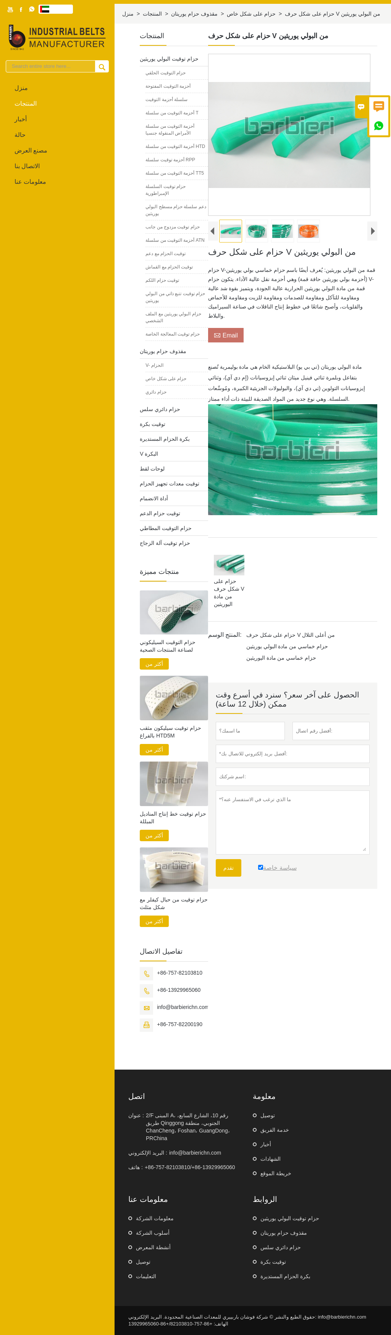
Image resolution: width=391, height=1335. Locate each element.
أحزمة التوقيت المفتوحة (168, 86)
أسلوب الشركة (153, 1233)
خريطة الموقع (275, 1173)
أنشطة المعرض (153, 1247)
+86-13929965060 (178, 990)
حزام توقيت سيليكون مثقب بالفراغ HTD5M (170, 732)
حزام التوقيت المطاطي (166, 528)
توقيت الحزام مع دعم (165, 253)
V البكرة (149, 454)
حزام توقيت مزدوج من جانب (172, 227)
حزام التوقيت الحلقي (165, 73)
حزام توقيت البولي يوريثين (169, 59)
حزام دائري (155, 392)
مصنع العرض (31, 150)
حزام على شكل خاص (251, 14)
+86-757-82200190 (179, 1024)
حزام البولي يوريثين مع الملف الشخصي (173, 317)
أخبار (21, 119)
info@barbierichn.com (183, 1007)
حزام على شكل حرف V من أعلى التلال (290, 642)
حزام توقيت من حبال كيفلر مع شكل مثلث (173, 903)
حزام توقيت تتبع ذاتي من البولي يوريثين (175, 297)
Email (226, 342)
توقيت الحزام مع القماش (169, 267)
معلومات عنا (30, 181)
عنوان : (136, 1115)
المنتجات (26, 103)
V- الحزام (154, 365)
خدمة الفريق (274, 1130)
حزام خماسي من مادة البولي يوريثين (287, 654)
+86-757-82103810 (179, 973)
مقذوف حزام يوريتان (194, 14)
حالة (20, 135)
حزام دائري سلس (160, 409)
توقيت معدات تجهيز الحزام (169, 483)
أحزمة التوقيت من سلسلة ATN (174, 240)
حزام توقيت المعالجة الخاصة (172, 334)
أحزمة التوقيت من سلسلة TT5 (174, 173)
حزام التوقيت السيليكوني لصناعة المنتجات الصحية (168, 646)
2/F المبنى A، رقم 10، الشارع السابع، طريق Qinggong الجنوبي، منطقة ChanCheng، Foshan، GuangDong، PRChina (188, 1126)
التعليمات (146, 1276)
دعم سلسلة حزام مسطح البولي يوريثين (175, 210)
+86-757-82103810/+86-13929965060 (190, 1167)
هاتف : (135, 1167)
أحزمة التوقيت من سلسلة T (172, 113)
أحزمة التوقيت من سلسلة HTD (175, 146)
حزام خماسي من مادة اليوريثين (281, 665)
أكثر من (154, 664)
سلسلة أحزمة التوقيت (166, 99)
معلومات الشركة (155, 1218)
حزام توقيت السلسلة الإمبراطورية (165, 190)
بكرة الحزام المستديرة (165, 439)
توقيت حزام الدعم (160, 513)
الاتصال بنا (27, 166)
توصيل (267, 1115)
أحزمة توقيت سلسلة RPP (170, 159)
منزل (21, 88)
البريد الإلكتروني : (147, 1153)
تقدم (228, 875)
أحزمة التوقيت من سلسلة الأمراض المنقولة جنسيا (169, 130)
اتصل (136, 1096)
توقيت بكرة (152, 424)
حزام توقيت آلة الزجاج (165, 543)
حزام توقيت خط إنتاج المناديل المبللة (173, 817)
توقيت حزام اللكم (162, 280)
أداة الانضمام (154, 498)
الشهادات (270, 1159)
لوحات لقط (152, 469)
